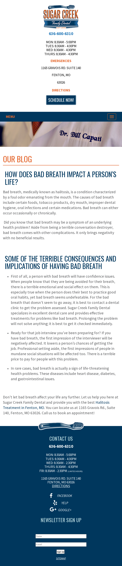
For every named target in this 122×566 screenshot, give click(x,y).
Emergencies (61, 61)
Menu (10, 116)
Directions (61, 90)
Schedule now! (61, 100)
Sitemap (61, 558)
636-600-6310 (61, 33)
